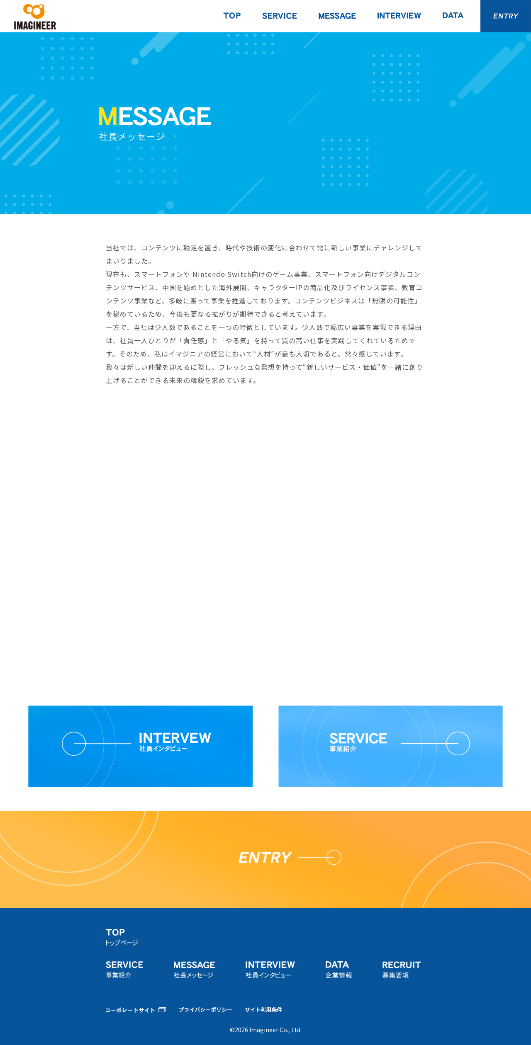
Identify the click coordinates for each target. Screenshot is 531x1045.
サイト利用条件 (263, 1010)
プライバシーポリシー (205, 1010)
